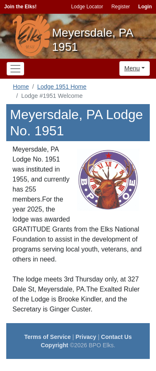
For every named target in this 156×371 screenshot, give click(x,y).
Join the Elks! (20, 7)
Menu (132, 68)
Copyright (54, 345)
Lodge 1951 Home (61, 86)
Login (145, 7)
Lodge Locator (87, 7)
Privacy (86, 337)
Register (120, 7)
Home (21, 86)
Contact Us (116, 337)
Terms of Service (47, 337)
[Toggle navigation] (15, 68)
